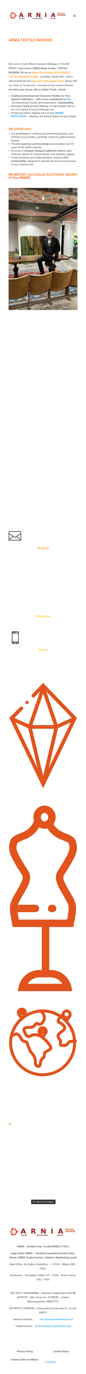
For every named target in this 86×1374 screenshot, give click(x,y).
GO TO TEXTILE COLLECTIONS (20, 388)
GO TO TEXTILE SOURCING (20, 425)
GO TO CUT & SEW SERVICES (22, 503)
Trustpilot (50, 1362)
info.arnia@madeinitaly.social (56, 1319)
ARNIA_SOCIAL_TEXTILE (28, 1123)
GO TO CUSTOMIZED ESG (58, 392)
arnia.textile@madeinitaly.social (53, 1326)
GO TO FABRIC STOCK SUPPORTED (59, 445)
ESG (68, 99)
